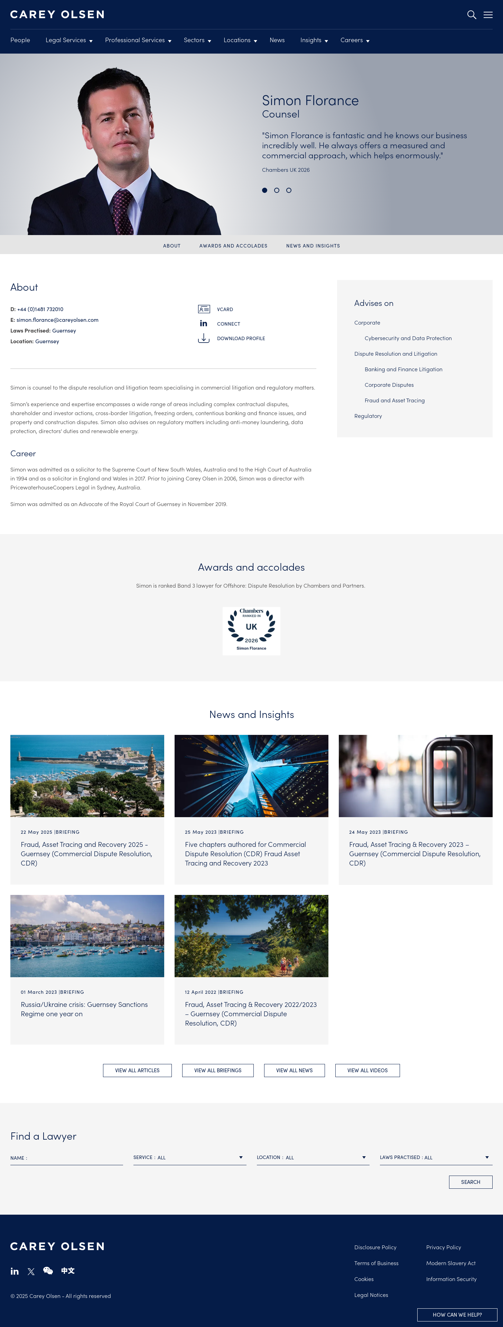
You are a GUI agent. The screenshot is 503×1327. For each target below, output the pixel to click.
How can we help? (457, 1314)
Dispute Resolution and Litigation (395, 353)
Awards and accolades (233, 245)
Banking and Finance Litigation (404, 369)
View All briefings (218, 1069)
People (20, 39)
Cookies (364, 1278)
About (172, 245)
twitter (31, 1271)
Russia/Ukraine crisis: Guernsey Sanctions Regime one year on (84, 1008)
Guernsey (64, 330)
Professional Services (135, 39)
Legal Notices (371, 1294)
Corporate (367, 322)
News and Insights (313, 245)
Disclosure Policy (375, 1246)
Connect (228, 323)
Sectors (194, 39)
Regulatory (368, 415)
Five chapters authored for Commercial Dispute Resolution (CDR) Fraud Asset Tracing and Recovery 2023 (245, 853)
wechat (48, 1270)
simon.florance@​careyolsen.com (58, 319)
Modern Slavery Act (451, 1262)
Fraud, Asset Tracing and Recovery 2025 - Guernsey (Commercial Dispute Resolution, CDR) (86, 853)
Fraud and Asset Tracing (395, 400)
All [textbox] (162, 1156)
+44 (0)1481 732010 (40, 308)
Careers (352, 39)
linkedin (14, 1270)
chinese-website (68, 1270)
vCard (225, 309)
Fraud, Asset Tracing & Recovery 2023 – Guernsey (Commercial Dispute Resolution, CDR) (415, 853)
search (471, 1181)
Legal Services (66, 39)
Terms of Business (376, 1262)
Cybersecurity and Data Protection (408, 338)
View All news (294, 1069)
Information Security (451, 1278)
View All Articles (137, 1069)
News (277, 39)
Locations (237, 39)
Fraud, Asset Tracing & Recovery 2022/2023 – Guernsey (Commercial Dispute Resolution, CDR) (251, 1013)
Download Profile (241, 338)
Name (17, 1156)
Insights (311, 39)
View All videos (367, 1069)
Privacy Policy (443, 1246)
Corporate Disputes (389, 384)
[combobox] (189, 1157)
